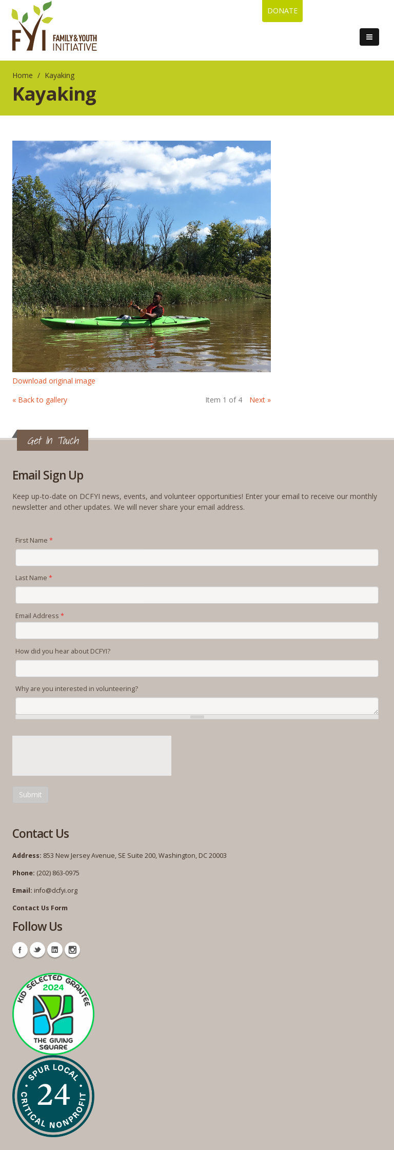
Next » (260, 400)
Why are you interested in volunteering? (76, 688)
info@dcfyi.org (55, 890)
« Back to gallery (39, 400)
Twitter (37, 949)
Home (22, 75)
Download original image (53, 381)
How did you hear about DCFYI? (62, 651)
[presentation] (90, 756)
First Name (34, 540)
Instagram (72, 949)
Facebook (20, 949)
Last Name (33, 577)
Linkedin (55, 949)
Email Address (39, 615)
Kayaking (59, 75)
